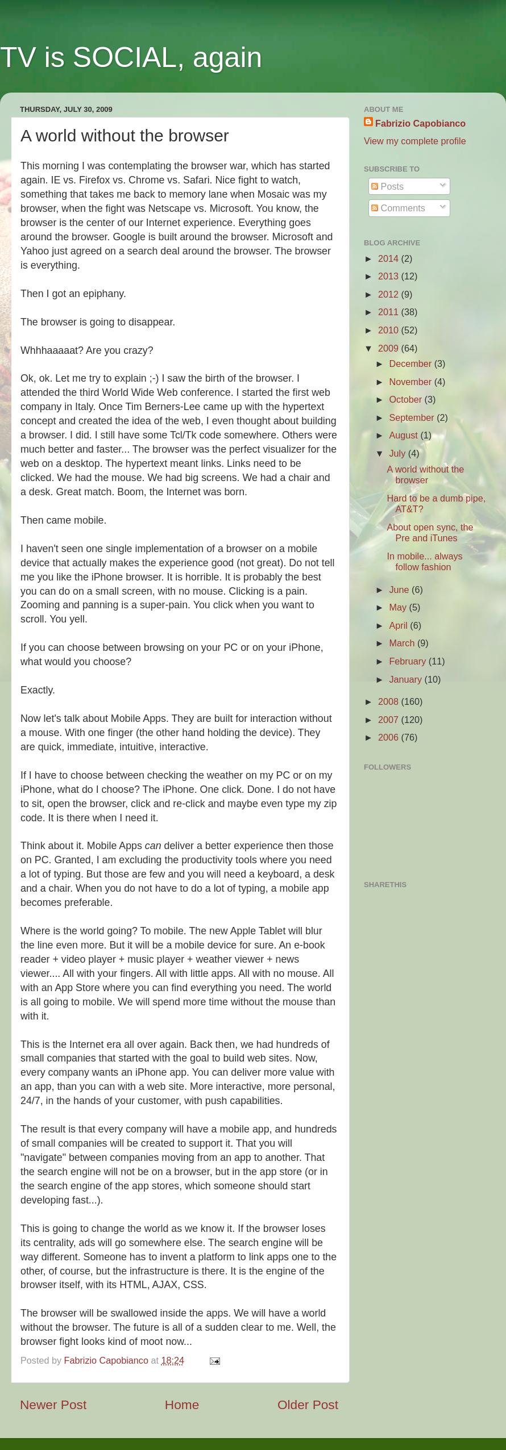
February (408, 661)
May (399, 607)
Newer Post (53, 1404)
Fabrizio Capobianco (107, 1360)
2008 (389, 701)
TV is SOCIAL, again (131, 57)
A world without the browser (425, 474)
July (398, 453)
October (406, 399)
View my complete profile (415, 141)
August (404, 435)
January (406, 679)
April (399, 625)
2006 (389, 737)
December (411, 363)
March (403, 643)
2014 (389, 258)
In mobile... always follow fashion (424, 561)
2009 (389, 348)
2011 (389, 312)
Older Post (307, 1404)
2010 (389, 330)
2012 (389, 294)
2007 (389, 719)
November (411, 382)
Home (182, 1404)
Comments (398, 208)
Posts (387, 186)
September (413, 417)
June (400, 589)
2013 (389, 276)
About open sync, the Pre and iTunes (430, 532)
